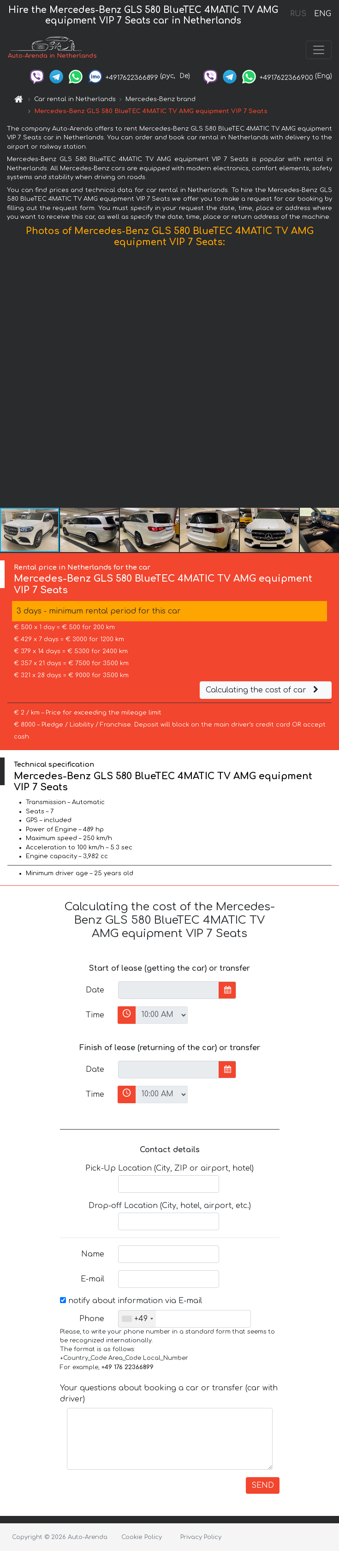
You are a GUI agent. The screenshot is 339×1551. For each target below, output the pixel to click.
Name (92, 1254)
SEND (262, 1485)
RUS (298, 14)
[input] (168, 990)
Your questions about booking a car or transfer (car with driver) (169, 1393)
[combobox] (137, 1319)
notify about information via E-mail (131, 1301)
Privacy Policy (200, 1537)
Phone (91, 1319)
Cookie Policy (141, 1537)
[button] (330, 379)
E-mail (92, 1279)
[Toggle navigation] (319, 50)
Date (95, 990)
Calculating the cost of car (263, 690)
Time (95, 1015)
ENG (322, 14)
